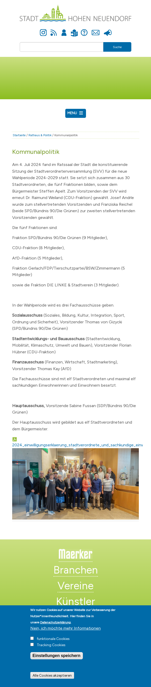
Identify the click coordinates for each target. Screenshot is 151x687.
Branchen (75, 570)
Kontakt (95, 29)
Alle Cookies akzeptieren (52, 680)
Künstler (75, 601)
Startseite (19, 135)
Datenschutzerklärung (55, 627)
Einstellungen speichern (57, 660)
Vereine (75, 585)
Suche (117, 47)
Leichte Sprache (74, 29)
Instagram (43, 29)
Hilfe (84, 29)
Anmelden (64, 29)
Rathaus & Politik (40, 135)
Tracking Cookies (51, 650)
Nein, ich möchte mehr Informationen (65, 633)
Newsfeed (54, 29)
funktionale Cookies (53, 644)
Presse (108, 29)
